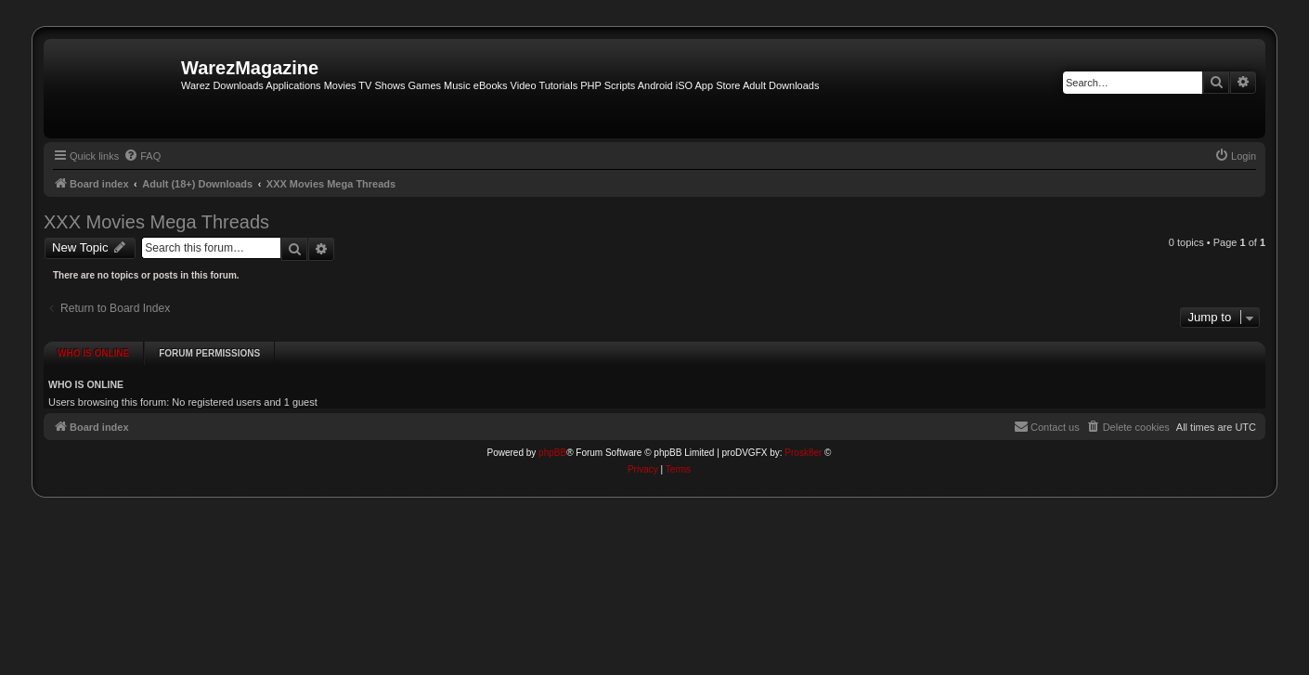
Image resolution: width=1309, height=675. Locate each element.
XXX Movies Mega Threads (156, 222)
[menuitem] (142, 156)
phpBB (552, 441)
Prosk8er (803, 441)
